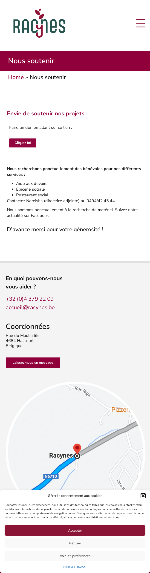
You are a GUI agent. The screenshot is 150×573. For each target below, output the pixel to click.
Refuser (75, 543)
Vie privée (69, 567)
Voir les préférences (75, 556)
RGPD (81, 567)
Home (16, 77)
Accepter (75, 530)
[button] (143, 495)
